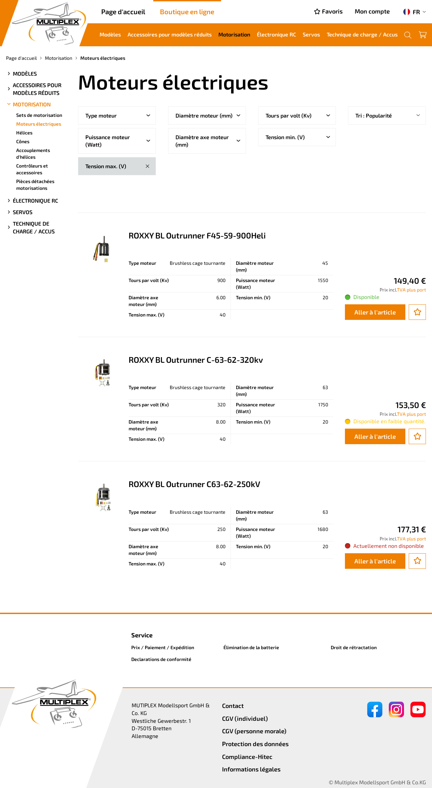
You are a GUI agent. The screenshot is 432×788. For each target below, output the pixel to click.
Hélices (24, 132)
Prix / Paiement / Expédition (162, 647)
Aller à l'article (375, 312)
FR (411, 11)
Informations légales (251, 769)
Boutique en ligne (187, 11)
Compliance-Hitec (247, 756)
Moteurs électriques (38, 124)
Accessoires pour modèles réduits (170, 34)
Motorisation (234, 34)
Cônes (22, 141)
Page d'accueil (123, 11)
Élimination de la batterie (251, 647)
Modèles (110, 34)
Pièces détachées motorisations (35, 184)
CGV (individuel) (245, 718)
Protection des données (255, 743)
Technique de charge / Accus (362, 34)
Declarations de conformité (161, 659)
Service (142, 635)
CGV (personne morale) (254, 731)
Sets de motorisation (39, 115)
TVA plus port (411, 290)
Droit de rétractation (354, 647)
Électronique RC (276, 34)
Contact (233, 705)
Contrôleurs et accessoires (32, 169)
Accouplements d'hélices (33, 153)
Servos (311, 34)
